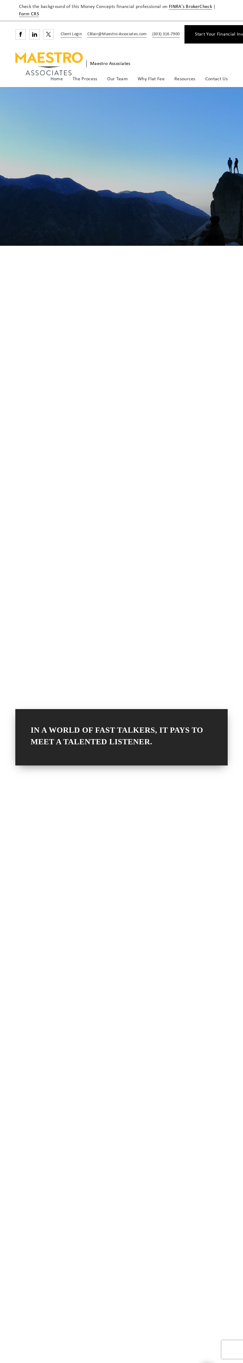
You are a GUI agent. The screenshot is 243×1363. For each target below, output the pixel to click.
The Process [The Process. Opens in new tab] (85, 79)
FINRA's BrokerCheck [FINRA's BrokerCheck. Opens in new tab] (190, 6)
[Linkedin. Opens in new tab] (34, 34)
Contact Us (216, 79)
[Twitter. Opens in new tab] (48, 34)
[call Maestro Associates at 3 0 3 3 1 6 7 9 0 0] (165, 34)
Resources (185, 79)
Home (57, 79)
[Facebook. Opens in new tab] (20, 34)
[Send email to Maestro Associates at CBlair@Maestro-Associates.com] (115, 34)
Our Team (117, 79)
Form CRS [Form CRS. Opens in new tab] (29, 14)
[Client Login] (70, 34)
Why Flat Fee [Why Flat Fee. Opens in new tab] (151, 79)
